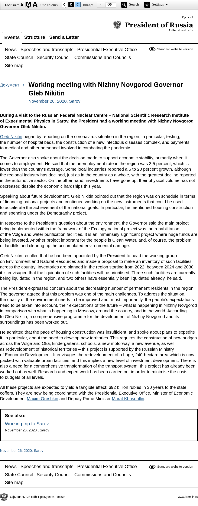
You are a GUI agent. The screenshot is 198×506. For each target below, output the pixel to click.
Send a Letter (64, 37)
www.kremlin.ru (188, 497)
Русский (187, 17)
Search (134, 4)
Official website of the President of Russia (153, 26)
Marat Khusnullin (128, 398)
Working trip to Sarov (27, 423)
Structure (34, 37)
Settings (158, 4)
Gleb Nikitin (11, 136)
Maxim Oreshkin (42, 398)
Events (12, 37)
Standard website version (175, 49)
